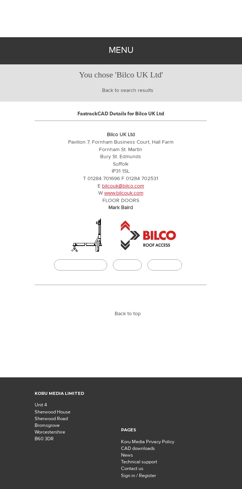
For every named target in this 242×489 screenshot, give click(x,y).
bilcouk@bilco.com (123, 186)
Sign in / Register (138, 476)
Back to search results (127, 90)
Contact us (132, 469)
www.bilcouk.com (123, 193)
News (127, 455)
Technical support (139, 462)
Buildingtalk (165, 265)
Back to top (128, 313)
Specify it (127, 265)
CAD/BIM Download (80, 265)
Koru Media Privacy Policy (147, 442)
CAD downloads (138, 448)
